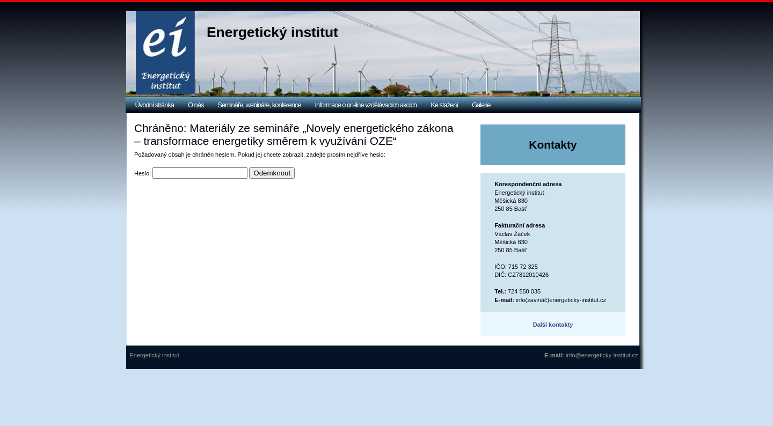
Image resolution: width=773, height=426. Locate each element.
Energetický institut (272, 32)
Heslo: (190, 173)
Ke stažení (444, 105)
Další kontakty (553, 324)
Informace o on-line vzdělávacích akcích (366, 105)
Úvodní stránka (154, 105)
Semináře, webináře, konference (259, 105)
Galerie (481, 105)
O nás (195, 105)
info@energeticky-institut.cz (602, 355)
